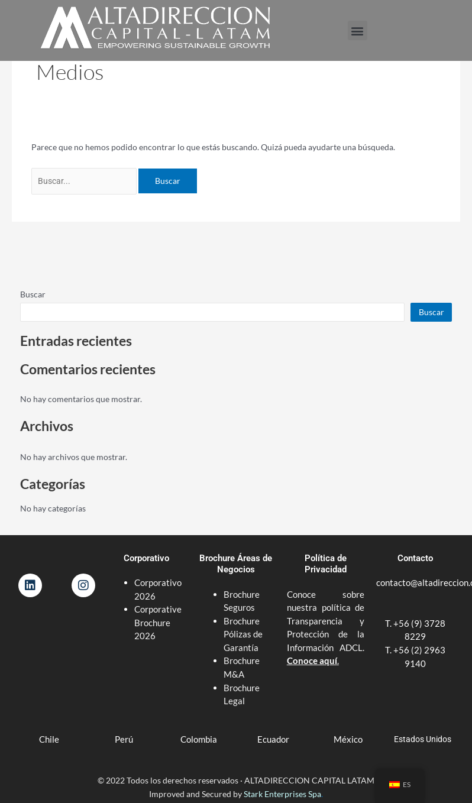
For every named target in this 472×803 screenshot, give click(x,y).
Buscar (33, 294)
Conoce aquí (312, 660)
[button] (357, 30)
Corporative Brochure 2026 (158, 622)
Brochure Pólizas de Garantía (243, 634)
